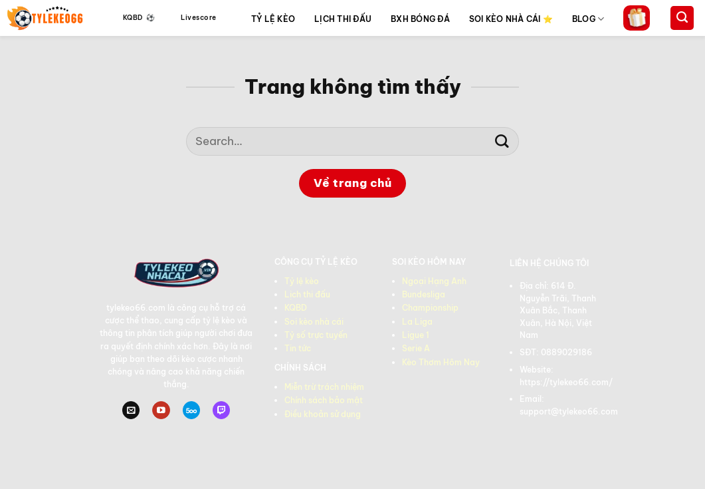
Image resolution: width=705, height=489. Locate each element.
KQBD (295, 308)
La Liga (417, 322)
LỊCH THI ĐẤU (342, 19)
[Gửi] (502, 141)
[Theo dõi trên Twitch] (221, 410)
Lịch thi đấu (307, 294)
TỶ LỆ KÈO (273, 19)
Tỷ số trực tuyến (316, 335)
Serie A (416, 348)
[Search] (682, 18)
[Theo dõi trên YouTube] (160, 410)
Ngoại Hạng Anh (434, 281)
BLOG (588, 19)
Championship (430, 308)
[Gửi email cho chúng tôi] (131, 410)
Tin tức (297, 348)
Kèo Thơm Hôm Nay (441, 362)
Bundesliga (423, 294)
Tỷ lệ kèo (301, 281)
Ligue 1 (415, 335)
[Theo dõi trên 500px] (191, 410)
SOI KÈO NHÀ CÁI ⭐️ (511, 19)
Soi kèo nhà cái (314, 322)
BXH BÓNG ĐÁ (420, 19)
